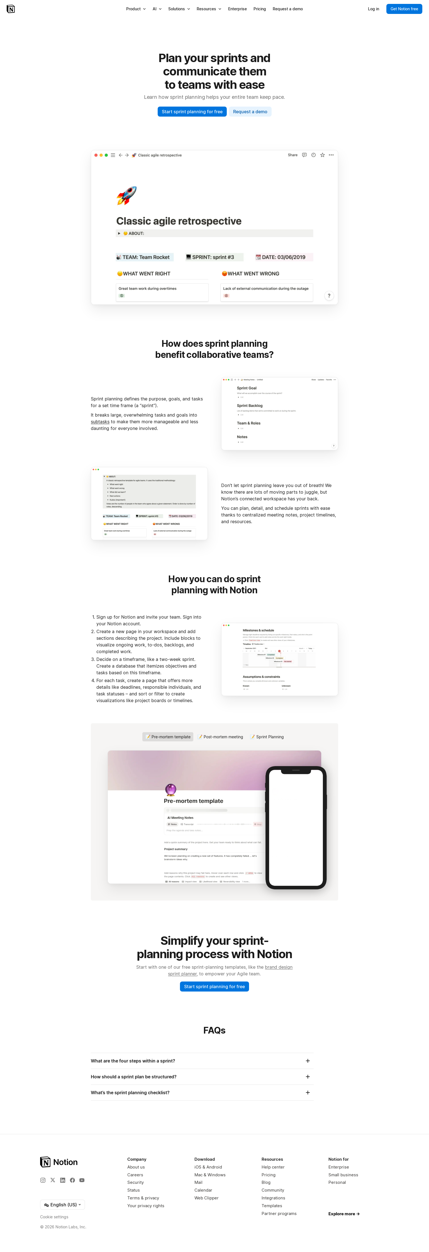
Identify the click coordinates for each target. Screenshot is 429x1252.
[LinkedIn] (62, 1180)
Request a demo (250, 111)
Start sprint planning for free (192, 111)
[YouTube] (81, 1180)
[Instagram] (42, 1180)
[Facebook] (72, 1180)
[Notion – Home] (11, 9)
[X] (52, 1180)
